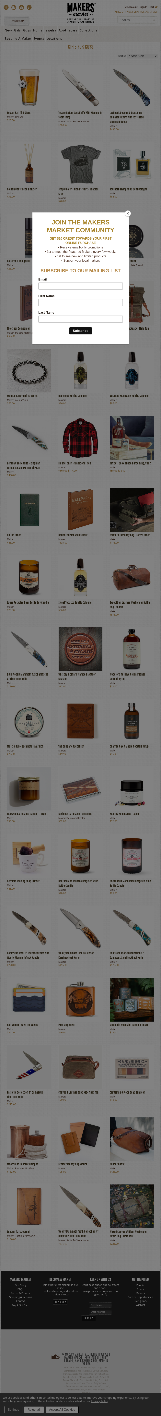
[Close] (128, 213)
